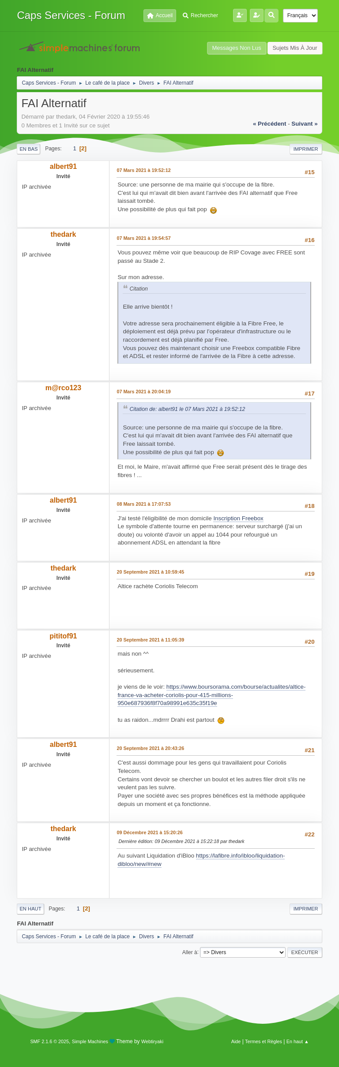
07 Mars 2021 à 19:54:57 (143, 238)
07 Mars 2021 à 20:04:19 (143, 391)
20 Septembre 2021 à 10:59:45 (150, 572)
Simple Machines (90, 1041)
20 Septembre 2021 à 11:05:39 (150, 639)
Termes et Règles (263, 1041)
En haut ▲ (297, 1041)
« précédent (269, 123)
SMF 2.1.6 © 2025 (49, 1041)
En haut (30, 908)
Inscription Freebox (238, 518)
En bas (28, 149)
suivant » (304, 123)
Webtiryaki (152, 1041)
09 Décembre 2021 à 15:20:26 (149, 832)
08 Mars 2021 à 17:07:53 (143, 504)
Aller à (189, 952)
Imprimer (306, 149)
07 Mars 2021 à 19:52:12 (143, 170)
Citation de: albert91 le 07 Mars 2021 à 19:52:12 (187, 409)
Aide (236, 1041)
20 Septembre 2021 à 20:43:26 (150, 748)
